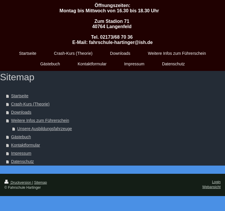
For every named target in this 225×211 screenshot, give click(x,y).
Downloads (21, 112)
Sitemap (40, 183)
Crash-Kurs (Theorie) (30, 104)
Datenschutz (22, 161)
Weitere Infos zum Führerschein (40, 120)
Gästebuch (21, 137)
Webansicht (211, 187)
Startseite (19, 95)
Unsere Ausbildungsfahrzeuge (44, 128)
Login (216, 182)
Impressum (21, 153)
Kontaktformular (25, 145)
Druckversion (18, 183)
